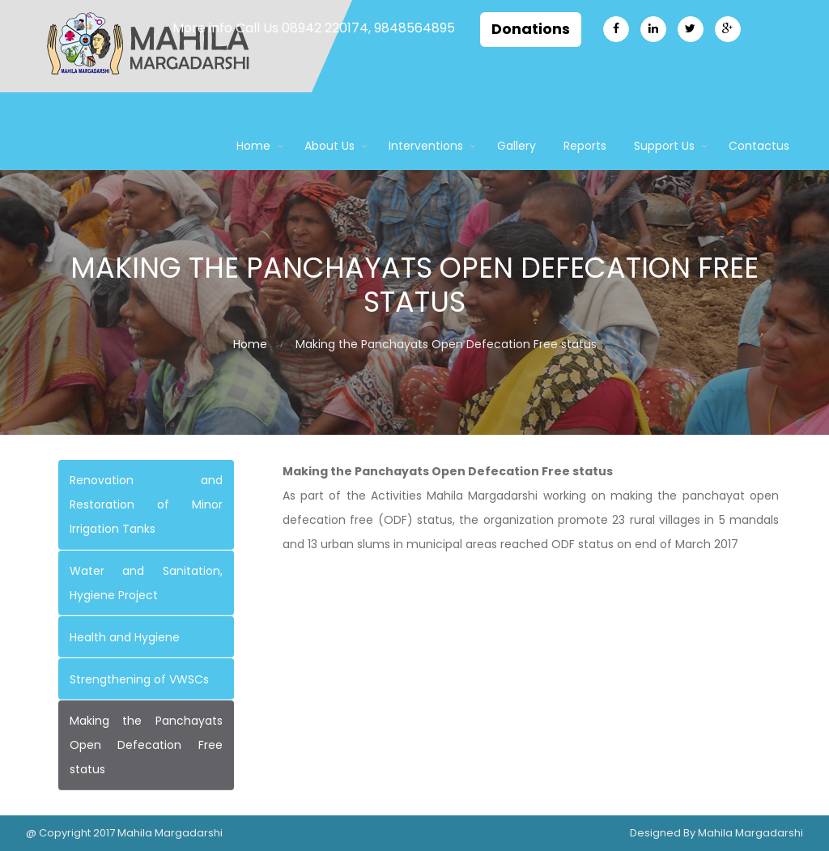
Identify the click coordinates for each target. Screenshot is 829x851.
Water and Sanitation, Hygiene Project (146, 583)
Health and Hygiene (125, 637)
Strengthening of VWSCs (139, 679)
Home (253, 146)
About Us (329, 146)
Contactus (759, 146)
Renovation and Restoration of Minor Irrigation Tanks (146, 504)
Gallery (516, 146)
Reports (584, 146)
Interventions (426, 146)
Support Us (664, 146)
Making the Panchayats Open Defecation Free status (146, 745)
